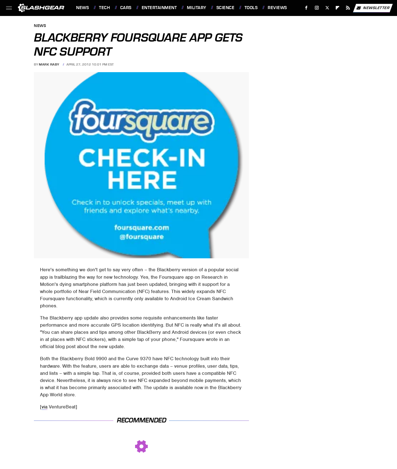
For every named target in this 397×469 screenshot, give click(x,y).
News (82, 7)
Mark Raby (49, 64)
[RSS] (348, 8)
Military (196, 7)
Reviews (277, 7)
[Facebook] (306, 8)
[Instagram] (317, 8)
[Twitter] (327, 8)
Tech (104, 7)
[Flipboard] (338, 8)
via (44, 407)
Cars (126, 7)
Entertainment (159, 7)
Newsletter (372, 8)
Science (225, 7)
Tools (251, 7)
